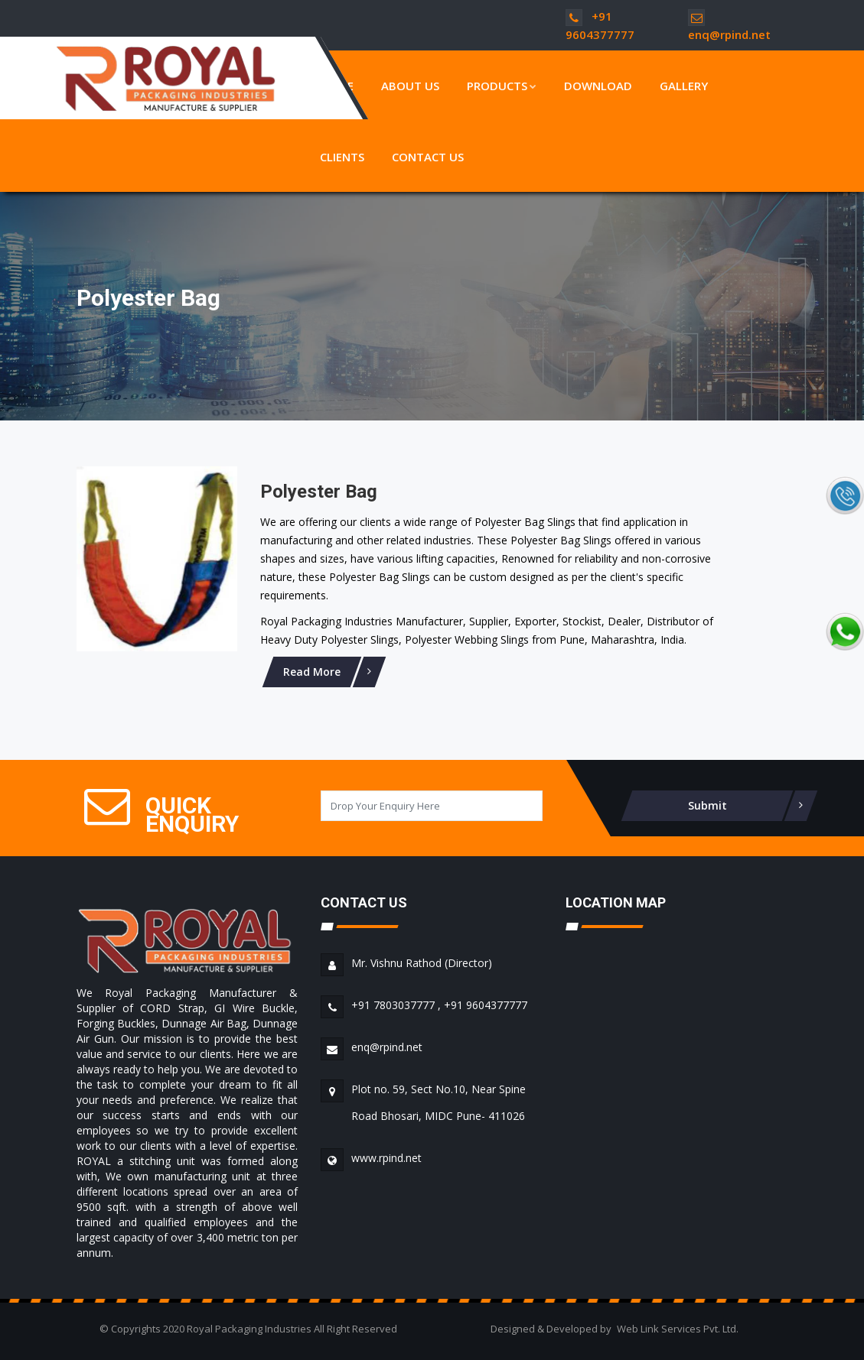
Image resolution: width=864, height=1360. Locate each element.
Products (501, 85)
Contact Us (428, 156)
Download (598, 85)
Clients (342, 156)
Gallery (684, 85)
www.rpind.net (386, 1158)
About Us (410, 85)
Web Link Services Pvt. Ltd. (677, 1329)
